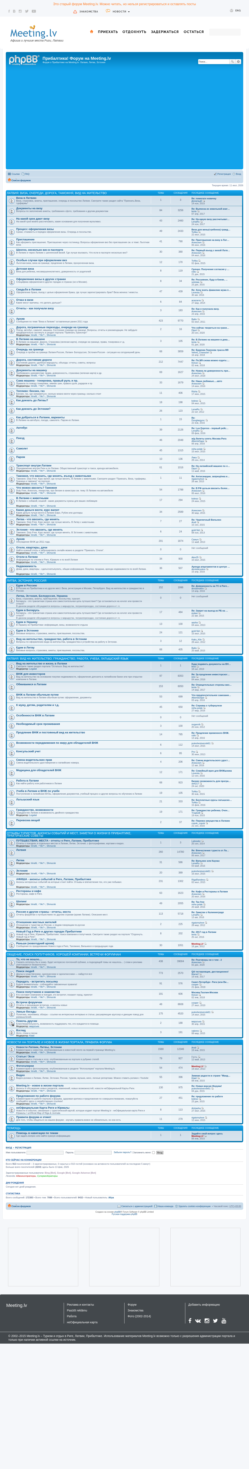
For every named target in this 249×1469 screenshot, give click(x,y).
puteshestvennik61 (201, 743)
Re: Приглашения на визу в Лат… (210, 240)
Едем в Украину (27, 622)
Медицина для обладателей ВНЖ (38, 770)
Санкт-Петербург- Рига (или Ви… (210, 982)
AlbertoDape (198, 441)
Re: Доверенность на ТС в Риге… (210, 586)
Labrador (196, 841)
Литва (20, 860)
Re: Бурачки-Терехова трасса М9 (210, 350)
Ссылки (16, 174)
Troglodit (196, 813)
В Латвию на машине (30, 339)
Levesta (196, 292)
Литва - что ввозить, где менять (38, 519)
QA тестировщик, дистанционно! (210, 971)
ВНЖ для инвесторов (30, 673)
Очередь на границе (30, 349)
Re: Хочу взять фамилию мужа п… (211, 290)
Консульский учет (28, 751)
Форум (132, 1304)
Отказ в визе (24, 299)
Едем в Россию (26, 585)
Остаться (194, 32)
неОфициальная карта (82, 1322)
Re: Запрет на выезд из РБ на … (210, 610)
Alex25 (195, 557)
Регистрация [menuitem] (224, 174)
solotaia (195, 282)
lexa (194, 666)
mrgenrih (196, 724)
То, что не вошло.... (29, 959)
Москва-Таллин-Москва (205, 992)
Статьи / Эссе (25, 1056)
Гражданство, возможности (34, 809)
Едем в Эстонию (27, 630)
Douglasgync (198, 420)
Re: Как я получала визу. (205, 309)
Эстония (22, 870)
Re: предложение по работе (207, 1096)
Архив (20, 318)
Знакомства (88, 11)
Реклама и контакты (80, 1304)
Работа (72, 1316)
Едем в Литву (25, 647)
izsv (193, 677)
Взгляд (21, 1030)
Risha (194, 391)
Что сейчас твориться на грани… (210, 328)
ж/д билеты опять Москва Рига (209, 438)
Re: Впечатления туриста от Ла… (210, 850)
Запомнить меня (144, 1152)
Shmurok (51, 335)
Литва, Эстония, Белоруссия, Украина (41, 595)
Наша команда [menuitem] (165, 1206)
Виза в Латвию (26, 197)
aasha (195, 622)
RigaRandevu (198, 879)
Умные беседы (26, 1011)
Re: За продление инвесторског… (211, 674)
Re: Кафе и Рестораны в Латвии (210, 891)
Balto (194, 319)
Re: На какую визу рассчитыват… (210, 219)
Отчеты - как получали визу (35, 308)
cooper (195, 984)
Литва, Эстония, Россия (26, 580)
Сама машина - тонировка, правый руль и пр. (47, 380)
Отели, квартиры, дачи (31, 547)
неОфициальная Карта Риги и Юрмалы (43, 1107)
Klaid (31, 1035)
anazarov (196, 300)
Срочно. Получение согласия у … (210, 269)
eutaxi (195, 613)
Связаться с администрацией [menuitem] (136, 1206)
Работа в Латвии (27, 780)
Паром (20, 457)
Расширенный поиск (238, 61)
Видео (20, 1075)
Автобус (21, 427)
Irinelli (34, 335)
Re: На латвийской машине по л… (211, 466)
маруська (34, 1026)
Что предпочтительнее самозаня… (211, 695)
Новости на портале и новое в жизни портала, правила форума (59, 1042)
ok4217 (195, 783)
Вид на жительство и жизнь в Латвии (41, 663)
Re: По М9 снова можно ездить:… (210, 360)
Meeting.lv (16, 1305)
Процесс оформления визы (35, 229)
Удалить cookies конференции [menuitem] (194, 1206)
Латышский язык (27, 799)
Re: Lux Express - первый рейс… (210, 428)
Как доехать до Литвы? (32, 400)
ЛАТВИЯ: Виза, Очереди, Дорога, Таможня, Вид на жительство (57, 193)
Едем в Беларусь (27, 610)
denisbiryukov (198, 569)
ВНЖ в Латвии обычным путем (37, 694)
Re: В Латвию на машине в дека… (211, 339)
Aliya (111, 1197)
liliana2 (195, 974)
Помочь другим (26, 1021)
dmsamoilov (198, 588)
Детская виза (25, 268)
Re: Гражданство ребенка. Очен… (211, 810)
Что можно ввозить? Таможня (36, 487)
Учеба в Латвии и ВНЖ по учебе (38, 791)
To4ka (195, 232)
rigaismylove (198, 479)
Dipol (194, 330)
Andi (194, 522)
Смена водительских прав (34, 759)
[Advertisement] (54, 117)
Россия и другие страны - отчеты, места (43, 911)
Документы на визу (29, 208)
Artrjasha (196, 1108)
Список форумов (21, 180)
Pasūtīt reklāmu (77, 1310)
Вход (9, 1147)
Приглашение (25, 239)
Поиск (232, 61)
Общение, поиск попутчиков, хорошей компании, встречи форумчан (64, 954)
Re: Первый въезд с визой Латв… (211, 250)
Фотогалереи (25, 1065)
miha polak (197, 449)
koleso (195, 401)
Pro (193, 752)
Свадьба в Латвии (28, 289)
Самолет (22, 448)
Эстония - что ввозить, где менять (39, 529)
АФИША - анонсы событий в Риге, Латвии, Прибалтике (53, 879)
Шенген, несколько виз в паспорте (39, 249)
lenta (194, 211)
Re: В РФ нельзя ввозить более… (211, 488)
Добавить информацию (204, 1304)
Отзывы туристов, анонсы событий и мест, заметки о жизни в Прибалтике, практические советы (69, 834)
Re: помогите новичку (204, 198)
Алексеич (196, 242)
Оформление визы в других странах (41, 279)
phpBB (117, 1212)
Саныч (195, 539)
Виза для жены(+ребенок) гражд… (211, 229)
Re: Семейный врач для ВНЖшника (212, 770)
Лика (194, 457)
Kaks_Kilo (197, 639)
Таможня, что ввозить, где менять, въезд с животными (53, 475)
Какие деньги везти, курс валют (37, 509)
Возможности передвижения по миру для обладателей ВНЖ (57, 742)
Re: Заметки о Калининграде (208, 912)
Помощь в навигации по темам (37, 1133)
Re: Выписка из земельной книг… (211, 209)
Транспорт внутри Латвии (33, 465)
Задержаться (165, 32)
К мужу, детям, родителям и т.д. (37, 705)
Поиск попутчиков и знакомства (38, 991)
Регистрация (23, 1147)
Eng (235, 10)
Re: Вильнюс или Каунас (206, 861)
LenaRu (196, 221)
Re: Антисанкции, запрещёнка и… (211, 476)
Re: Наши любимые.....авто (207, 381)
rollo (194, 271)
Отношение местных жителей (36, 922)
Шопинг (21, 901)
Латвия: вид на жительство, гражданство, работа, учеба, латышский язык (67, 658)
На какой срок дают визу (33, 218)
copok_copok (198, 823)
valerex (195, 1031)
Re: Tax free (198, 902)
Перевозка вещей (28, 820)
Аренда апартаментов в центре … (211, 566)
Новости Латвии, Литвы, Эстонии (39, 1047)
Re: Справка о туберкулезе (207, 705)
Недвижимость (26, 566)
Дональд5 (197, 201)
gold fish (196, 530)
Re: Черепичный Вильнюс (206, 520)
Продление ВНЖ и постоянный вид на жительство (50, 732)
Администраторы (26, 1176)
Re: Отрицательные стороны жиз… (212, 685)
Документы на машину (31, 370)
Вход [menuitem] (238, 174)
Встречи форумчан (29, 1002)
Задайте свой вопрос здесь (207, 1133)
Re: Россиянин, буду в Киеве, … (210, 279)
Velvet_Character (200, 352)
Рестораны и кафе (28, 891)
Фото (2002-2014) (139, 1316)
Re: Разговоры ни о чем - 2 (207, 960)
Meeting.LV (198, 944)
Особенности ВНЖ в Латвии (35, 715)
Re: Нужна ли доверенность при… (211, 370)
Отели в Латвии (27, 556)
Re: (193, 418)
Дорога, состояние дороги (34, 359)
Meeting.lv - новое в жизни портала (39, 1085)
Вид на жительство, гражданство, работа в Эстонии (51, 639)
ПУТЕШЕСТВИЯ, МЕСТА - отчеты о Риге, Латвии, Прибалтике (57, 840)
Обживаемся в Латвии (31, 684)
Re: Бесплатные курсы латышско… (212, 800)
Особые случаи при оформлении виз (41, 260)
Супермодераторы (47, 1176)
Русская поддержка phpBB (124, 1214)
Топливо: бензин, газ (30, 391)
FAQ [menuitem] (27, 174)
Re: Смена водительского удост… (211, 760)
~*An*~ (41, 335)
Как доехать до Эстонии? (33, 408)
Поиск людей (25, 971)
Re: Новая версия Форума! (207, 1086)
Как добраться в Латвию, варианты (40, 417)
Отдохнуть (134, 32)
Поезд (20, 438)
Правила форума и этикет (33, 1117)
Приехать (108, 32)
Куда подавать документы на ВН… (211, 664)
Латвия (21, 849)
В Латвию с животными (32, 498)
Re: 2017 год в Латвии (204, 932)
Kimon (195, 363)
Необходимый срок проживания (38, 723)
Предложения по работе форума (38, 1095)
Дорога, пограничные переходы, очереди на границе (52, 327)
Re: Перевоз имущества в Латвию (211, 821)
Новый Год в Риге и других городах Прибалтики (49, 931)
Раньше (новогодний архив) (35, 943)
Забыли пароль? (122, 1152)
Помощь (14, 1128)
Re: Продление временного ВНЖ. (210, 733)
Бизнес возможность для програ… (211, 781)
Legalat (33, 669)
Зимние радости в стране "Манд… (211, 1075)
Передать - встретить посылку (37, 981)
